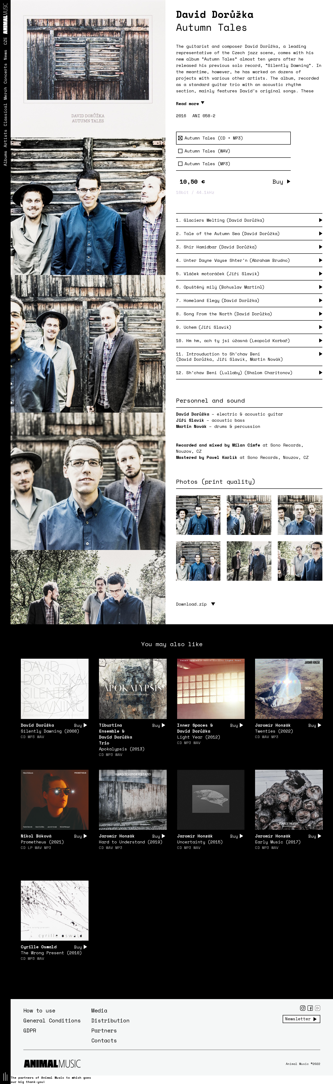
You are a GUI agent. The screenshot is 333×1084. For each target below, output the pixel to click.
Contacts (104, 1040)
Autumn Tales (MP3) (204, 164)
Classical (5, 114)
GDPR (29, 1030)
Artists (5, 138)
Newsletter (298, 1019)
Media (99, 1010)
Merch (5, 93)
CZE (5, 41)
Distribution (110, 1020)
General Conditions (52, 1020)
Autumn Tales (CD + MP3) (210, 138)
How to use (39, 1010)
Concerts (5, 73)
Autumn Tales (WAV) (204, 151)
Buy (277, 181)
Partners (104, 1030)
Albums (5, 158)
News (5, 55)
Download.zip (191, 604)
